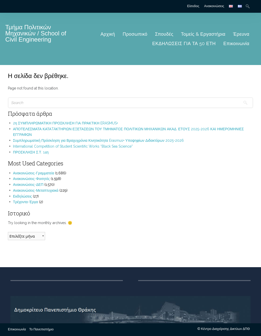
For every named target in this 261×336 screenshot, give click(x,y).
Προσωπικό (135, 34)
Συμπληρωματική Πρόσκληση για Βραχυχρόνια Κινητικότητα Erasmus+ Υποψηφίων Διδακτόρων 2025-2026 (98, 140)
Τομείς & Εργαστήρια (203, 34)
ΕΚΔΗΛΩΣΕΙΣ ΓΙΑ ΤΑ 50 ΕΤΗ (184, 43)
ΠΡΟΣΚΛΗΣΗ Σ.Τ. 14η (31, 152)
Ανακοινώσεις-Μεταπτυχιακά (35, 190)
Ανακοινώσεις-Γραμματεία (33, 173)
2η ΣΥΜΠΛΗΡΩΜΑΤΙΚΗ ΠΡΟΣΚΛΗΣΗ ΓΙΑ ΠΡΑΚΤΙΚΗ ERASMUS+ (65, 123)
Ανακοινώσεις (214, 6)
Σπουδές (164, 34)
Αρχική (107, 34)
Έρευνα (241, 34)
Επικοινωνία (236, 43)
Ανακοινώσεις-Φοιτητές (31, 179)
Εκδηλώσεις (22, 196)
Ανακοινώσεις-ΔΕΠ (28, 185)
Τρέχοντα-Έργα (25, 202)
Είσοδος (193, 6)
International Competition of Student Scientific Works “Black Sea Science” (73, 146)
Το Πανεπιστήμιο (41, 329)
